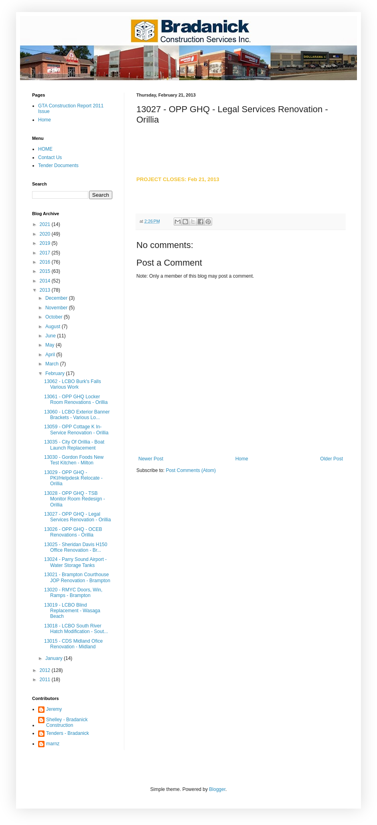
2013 (46, 290)
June (51, 336)
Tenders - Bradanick (67, 733)
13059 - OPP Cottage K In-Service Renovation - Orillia (76, 429)
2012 (46, 670)
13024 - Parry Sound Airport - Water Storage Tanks (75, 562)
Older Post (331, 459)
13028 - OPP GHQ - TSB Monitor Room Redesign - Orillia (74, 499)
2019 (46, 243)
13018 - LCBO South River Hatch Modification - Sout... (76, 628)
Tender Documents (58, 165)
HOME (45, 149)
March (52, 364)
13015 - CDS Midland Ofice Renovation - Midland (73, 644)
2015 (46, 271)
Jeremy (54, 709)
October (54, 317)
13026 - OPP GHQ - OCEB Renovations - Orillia (73, 532)
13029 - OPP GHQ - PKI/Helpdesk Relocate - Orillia (73, 478)
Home (241, 459)
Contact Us (50, 157)
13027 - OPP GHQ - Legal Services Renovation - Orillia (77, 516)
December (57, 298)
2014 (46, 281)
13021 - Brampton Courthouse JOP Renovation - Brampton (77, 577)
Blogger (217, 789)
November (57, 308)
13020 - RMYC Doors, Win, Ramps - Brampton (73, 592)
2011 (46, 679)
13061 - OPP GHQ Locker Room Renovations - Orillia (75, 399)
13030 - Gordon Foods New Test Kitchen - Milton (73, 460)
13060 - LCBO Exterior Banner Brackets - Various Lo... (76, 414)
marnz (52, 743)
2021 (46, 224)
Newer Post (150, 459)
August (53, 326)
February (55, 373)
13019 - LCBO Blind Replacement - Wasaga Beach (72, 610)
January (54, 658)
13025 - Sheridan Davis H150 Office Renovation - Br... (75, 547)
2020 (46, 234)
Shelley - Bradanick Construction (66, 722)
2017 (46, 253)
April (50, 354)
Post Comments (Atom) (191, 470)
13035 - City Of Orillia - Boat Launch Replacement (74, 444)
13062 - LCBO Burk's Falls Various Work (72, 384)
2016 (46, 262)
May (50, 345)
